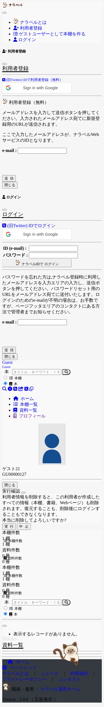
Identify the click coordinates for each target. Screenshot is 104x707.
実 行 (9, 526)
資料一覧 (25, 410)
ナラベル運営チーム (60, 689)
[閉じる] (4, 626)
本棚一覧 (25, 404)
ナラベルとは (30, 22)
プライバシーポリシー (25, 679)
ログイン (24, 39)
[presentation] (44, 164)
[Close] (23, 492)
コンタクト (70, 679)
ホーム (23, 398)
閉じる (9, 185)
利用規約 (79, 673)
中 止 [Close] (23, 526)
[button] (32, 79)
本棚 (15, 378)
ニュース (50, 673)
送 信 (9, 178)
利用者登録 (27, 28)
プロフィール (29, 416)
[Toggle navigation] (4, 13)
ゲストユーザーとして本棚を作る (49, 33)
